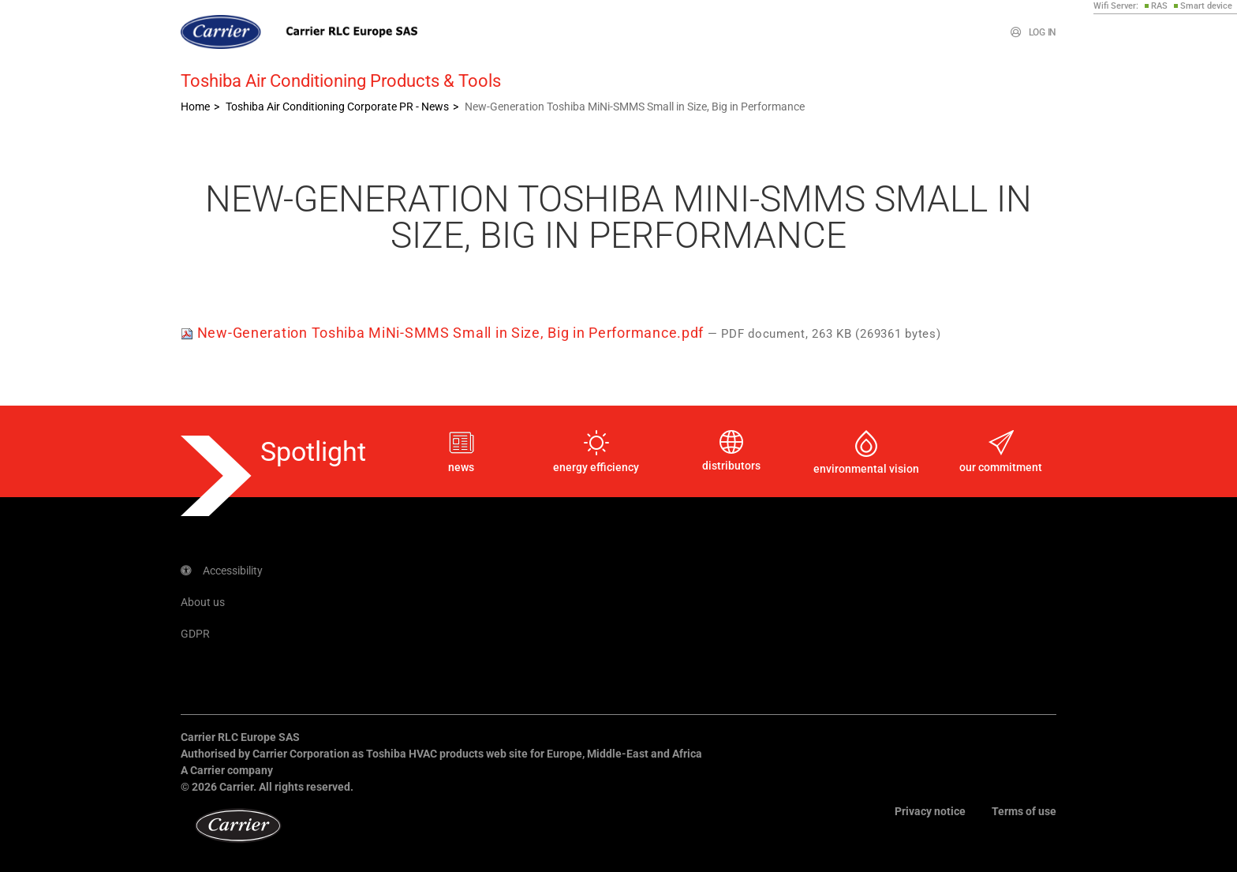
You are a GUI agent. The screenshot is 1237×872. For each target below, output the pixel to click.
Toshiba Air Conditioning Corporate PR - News (337, 106)
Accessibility (222, 570)
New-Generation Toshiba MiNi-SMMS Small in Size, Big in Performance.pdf (444, 332)
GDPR (195, 633)
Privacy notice (930, 811)
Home (195, 106)
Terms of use (1024, 811)
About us (203, 602)
